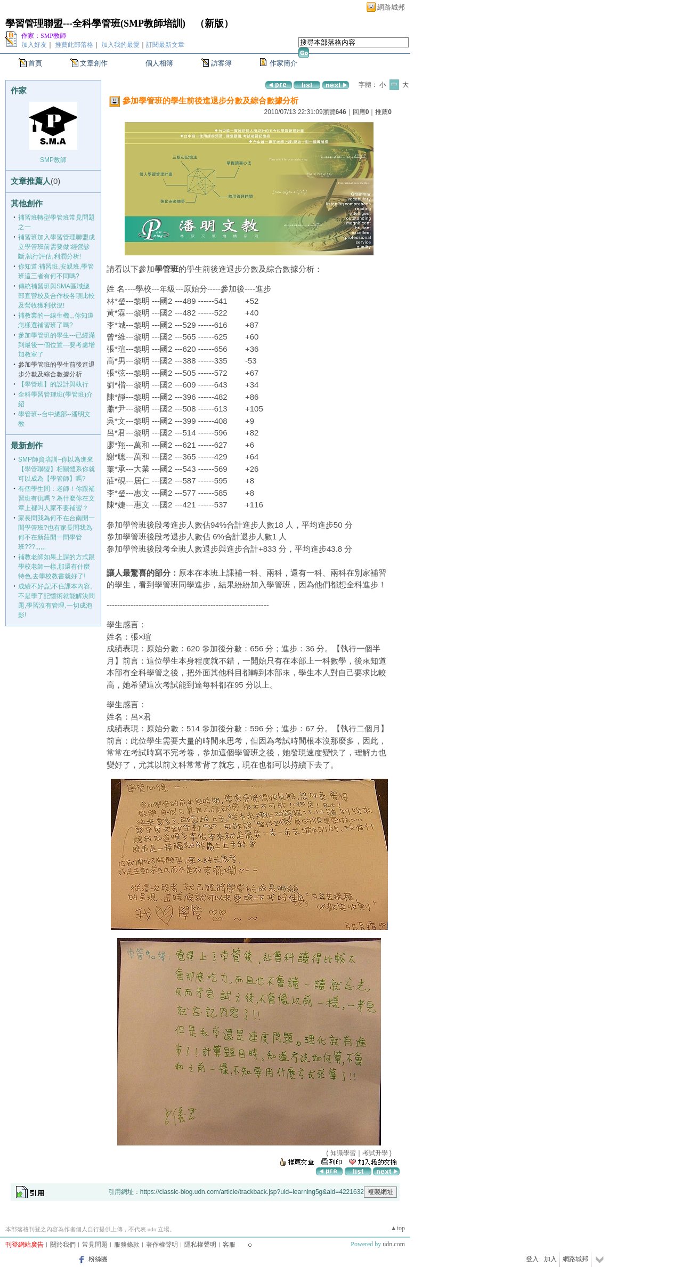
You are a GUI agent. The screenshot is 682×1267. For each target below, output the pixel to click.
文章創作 (94, 63)
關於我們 (63, 1244)
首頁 (35, 63)
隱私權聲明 (200, 1244)
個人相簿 (159, 63)
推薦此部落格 (74, 45)
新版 (214, 23)
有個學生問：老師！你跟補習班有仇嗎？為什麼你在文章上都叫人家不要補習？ (56, 498)
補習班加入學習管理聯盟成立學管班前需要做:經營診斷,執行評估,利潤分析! (56, 246)
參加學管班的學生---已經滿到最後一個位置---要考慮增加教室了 (56, 345)
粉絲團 (98, 1259)
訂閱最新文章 (165, 45)
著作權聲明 (162, 1244)
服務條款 (127, 1244)
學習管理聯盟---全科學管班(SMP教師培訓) (95, 23)
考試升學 (375, 1153)
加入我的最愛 (120, 45)
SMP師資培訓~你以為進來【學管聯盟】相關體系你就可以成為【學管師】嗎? (56, 469)
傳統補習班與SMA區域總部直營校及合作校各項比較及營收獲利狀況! (56, 296)
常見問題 (95, 1244)
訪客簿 (221, 63)
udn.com (394, 1244)
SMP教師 (53, 160)
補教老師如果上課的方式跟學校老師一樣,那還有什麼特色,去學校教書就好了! (56, 566)
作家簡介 (283, 63)
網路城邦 (391, 7)
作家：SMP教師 (43, 35)
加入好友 (34, 45)
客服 (229, 1244)
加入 (550, 1259)
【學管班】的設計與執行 (53, 384)
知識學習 (343, 1153)
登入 (532, 1259)
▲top (398, 1228)
